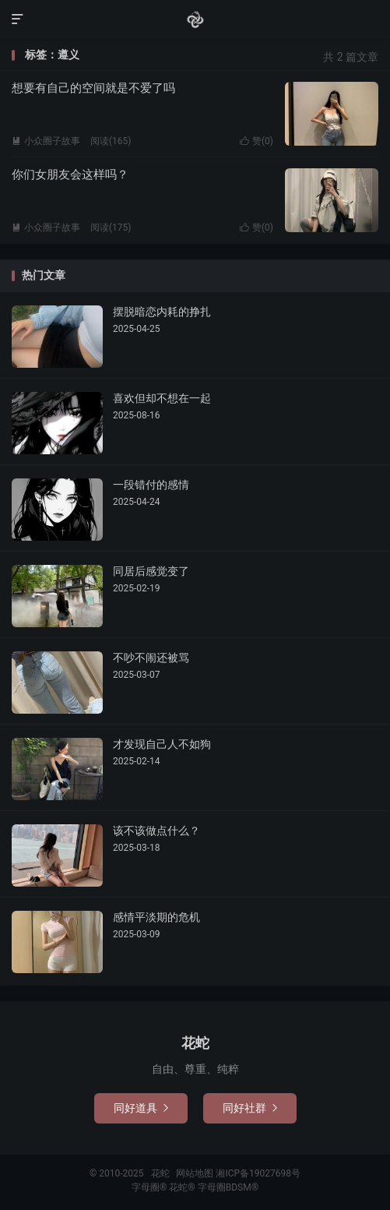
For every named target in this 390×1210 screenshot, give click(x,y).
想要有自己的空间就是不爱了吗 (93, 88)
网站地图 (194, 1173)
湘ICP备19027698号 (258, 1173)
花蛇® (183, 1187)
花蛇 (195, 19)
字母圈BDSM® (228, 1187)
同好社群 (250, 1108)
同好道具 (141, 1108)
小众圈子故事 (46, 141)
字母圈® (150, 1187)
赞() (256, 141)
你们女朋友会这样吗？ (70, 175)
